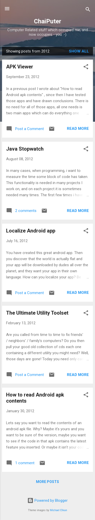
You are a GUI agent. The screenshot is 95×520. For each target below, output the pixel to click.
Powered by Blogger (47, 500)
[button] (86, 67)
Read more (78, 128)
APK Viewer (19, 67)
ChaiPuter (47, 21)
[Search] (88, 10)
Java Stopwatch (25, 149)
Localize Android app (30, 231)
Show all (79, 51)
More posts (47, 482)
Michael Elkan (58, 510)
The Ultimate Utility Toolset (37, 313)
